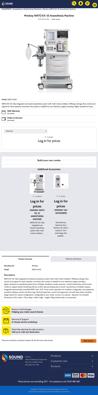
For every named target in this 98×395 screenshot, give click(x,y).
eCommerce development (37, 392)
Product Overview (25, 259)
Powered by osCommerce (61, 392)
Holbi (50, 392)
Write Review (89, 341)
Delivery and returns (73, 259)
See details (10, 113)
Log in (42, 141)
